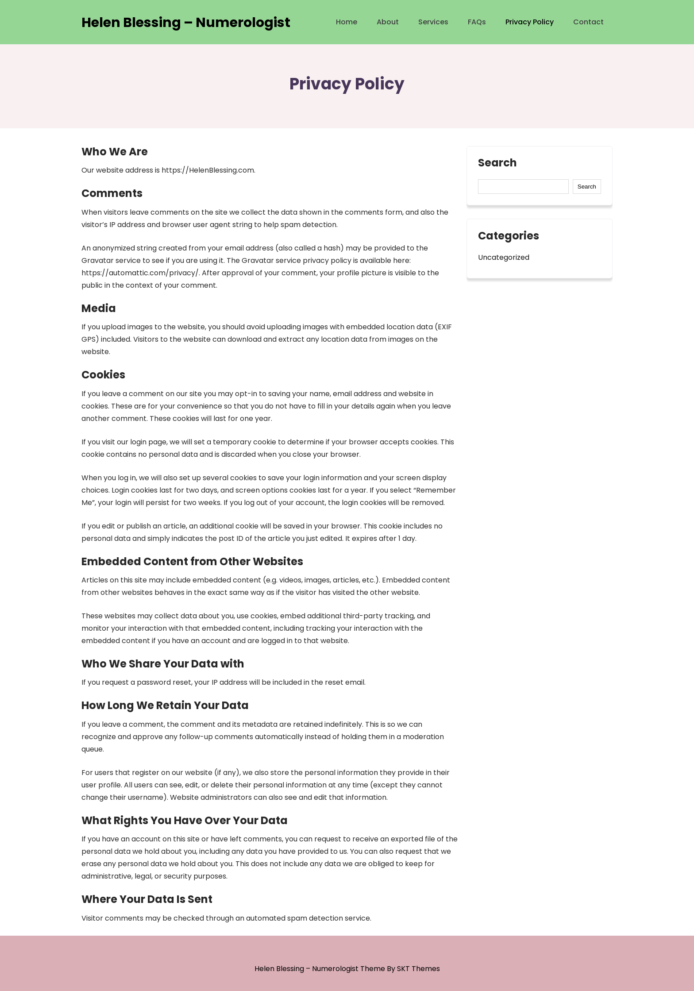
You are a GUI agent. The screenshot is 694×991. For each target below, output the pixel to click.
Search (497, 164)
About (388, 22)
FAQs (477, 22)
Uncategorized (503, 257)
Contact (588, 22)
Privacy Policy (529, 22)
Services (433, 22)
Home (346, 22)
